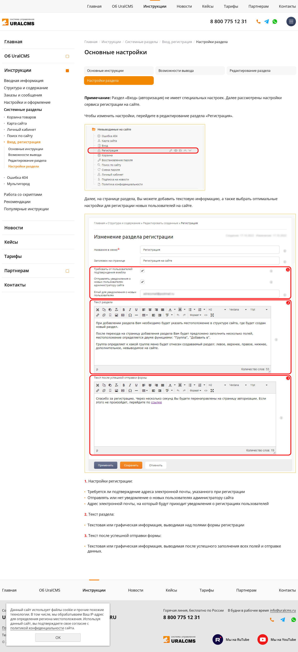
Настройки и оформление (27, 102)
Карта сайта (17, 123)
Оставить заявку (258, 21)
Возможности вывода (24, 155)
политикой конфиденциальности (37, 628)
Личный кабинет (21, 129)
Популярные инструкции (26, 208)
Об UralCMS (122, 6)
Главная (94, 6)
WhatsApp (275, 21)
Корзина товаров (21, 117)
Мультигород (18, 183)
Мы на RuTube (231, 639)
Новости (184, 6)
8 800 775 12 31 (228, 21)
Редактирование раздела (27, 160)
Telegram (266, 21)
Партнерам (259, 6)
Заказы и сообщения (23, 95)
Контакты (287, 6)
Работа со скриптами (23, 194)
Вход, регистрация (24, 142)
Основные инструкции (25, 149)
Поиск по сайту (20, 135)
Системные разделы (23, 109)
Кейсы (208, 6)
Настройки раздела (23, 166)
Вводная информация (23, 80)
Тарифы (231, 6)
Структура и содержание (26, 87)
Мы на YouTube (276, 639)
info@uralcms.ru (283, 610)
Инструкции (154, 6)
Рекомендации (17, 201)
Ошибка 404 (17, 177)
